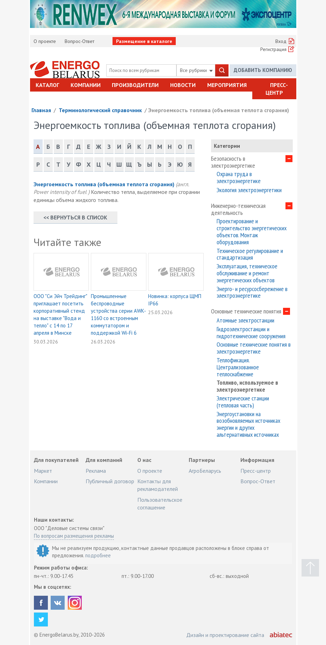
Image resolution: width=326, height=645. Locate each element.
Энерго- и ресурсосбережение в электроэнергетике (252, 292)
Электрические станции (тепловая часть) (243, 402)
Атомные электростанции (245, 320)
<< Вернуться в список (75, 217)
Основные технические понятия (246, 311)
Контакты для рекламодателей (157, 485)
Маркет (43, 470)
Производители (135, 84)
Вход (281, 41)
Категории (227, 146)
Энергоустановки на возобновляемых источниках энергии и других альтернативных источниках (248, 424)
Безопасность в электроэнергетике (233, 162)
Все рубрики (196, 70)
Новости (183, 84)
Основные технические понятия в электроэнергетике (254, 348)
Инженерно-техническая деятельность (238, 209)
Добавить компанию (263, 70)
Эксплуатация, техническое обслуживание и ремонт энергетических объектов (247, 273)
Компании (86, 84)
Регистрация (273, 49)
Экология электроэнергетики (249, 190)
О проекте (45, 41)
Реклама (96, 470)
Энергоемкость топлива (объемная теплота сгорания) (218, 110)
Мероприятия (227, 84)
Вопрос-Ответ (79, 41)
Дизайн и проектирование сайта (225, 634)
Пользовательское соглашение (159, 503)
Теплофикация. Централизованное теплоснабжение (238, 367)
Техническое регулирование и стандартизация (250, 254)
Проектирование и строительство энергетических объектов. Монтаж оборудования (252, 231)
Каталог (47, 84)
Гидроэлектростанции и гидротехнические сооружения (251, 333)
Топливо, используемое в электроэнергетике (247, 386)
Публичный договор (110, 481)
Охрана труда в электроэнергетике (239, 177)
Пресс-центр (277, 88)
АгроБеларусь (205, 470)
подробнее (98, 555)
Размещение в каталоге (144, 41)
